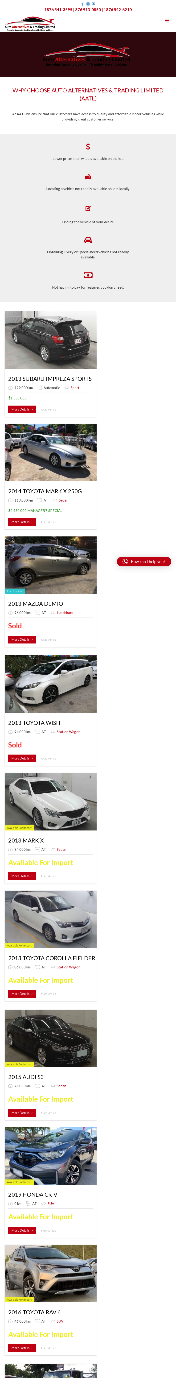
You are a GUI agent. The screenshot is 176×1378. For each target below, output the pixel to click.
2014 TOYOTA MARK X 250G (102, 353)
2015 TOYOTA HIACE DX (39, 912)
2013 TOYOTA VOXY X (36, 806)
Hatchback (137, 369)
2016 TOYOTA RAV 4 (149, 575)
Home (9, 1223)
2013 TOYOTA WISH (34, 459)
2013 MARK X (83, 459)
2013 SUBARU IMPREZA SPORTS (50, 353)
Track (13, 1272)
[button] (144, 561)
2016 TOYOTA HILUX (92, 690)
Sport (45, 369)
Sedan (76, 369)
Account (15, 1265)
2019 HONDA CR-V (90, 575)
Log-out (11, 1280)
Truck (92, 927)
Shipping (11, 1251)
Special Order (15, 1244)
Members (12, 1259)
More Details (22, 391)
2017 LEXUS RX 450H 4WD (100, 806)
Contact (11, 1288)
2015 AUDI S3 (26, 575)
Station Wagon (26, 475)
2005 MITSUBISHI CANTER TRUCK (53, 1012)
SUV (75, 590)
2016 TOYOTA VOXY (91, 1012)
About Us (12, 1231)
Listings (11, 1238)
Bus (17, 927)
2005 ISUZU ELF (143, 690)
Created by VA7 (88, 1368)
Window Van (24, 822)
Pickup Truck (81, 706)
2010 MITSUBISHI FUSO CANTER (51, 690)
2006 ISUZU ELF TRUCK (96, 912)
